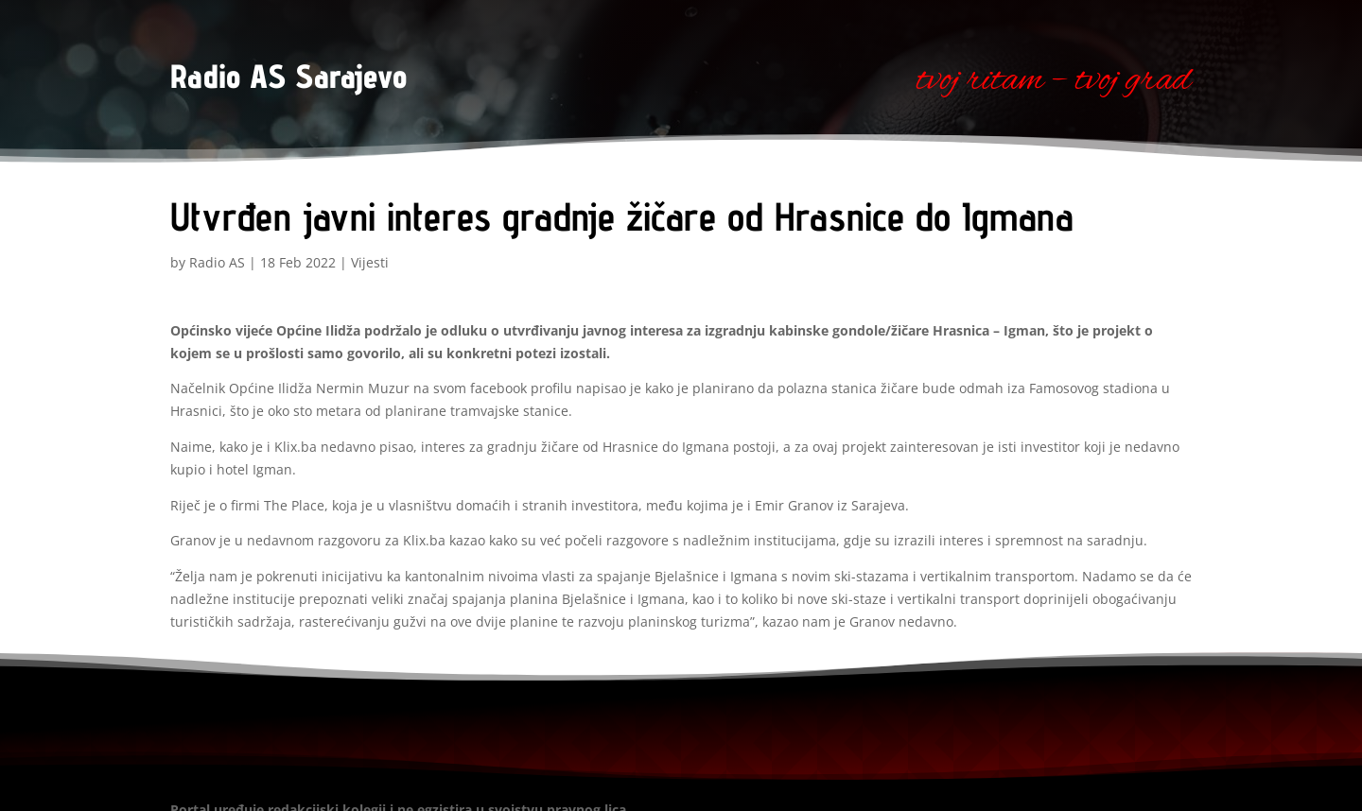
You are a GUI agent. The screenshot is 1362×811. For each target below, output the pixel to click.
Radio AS (217, 262)
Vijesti (370, 262)
